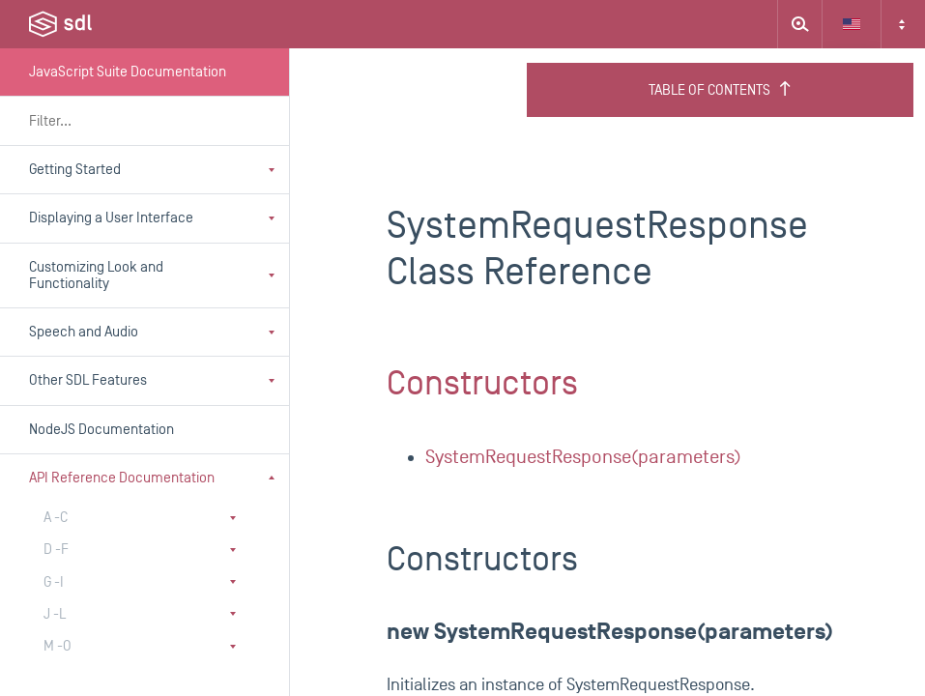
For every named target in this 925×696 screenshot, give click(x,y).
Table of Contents (721, 90)
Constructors (482, 383)
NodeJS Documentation (101, 429)
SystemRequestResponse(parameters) (583, 457)
